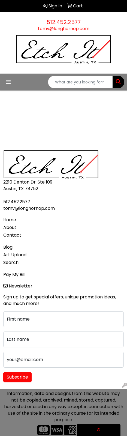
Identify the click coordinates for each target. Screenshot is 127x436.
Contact (12, 235)
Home (9, 220)
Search (11, 262)
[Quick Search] (80, 82)
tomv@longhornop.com (63, 28)
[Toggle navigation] (8, 82)
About (9, 227)
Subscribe (17, 377)
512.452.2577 (64, 22)
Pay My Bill (14, 274)
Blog (8, 247)
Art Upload (14, 255)
